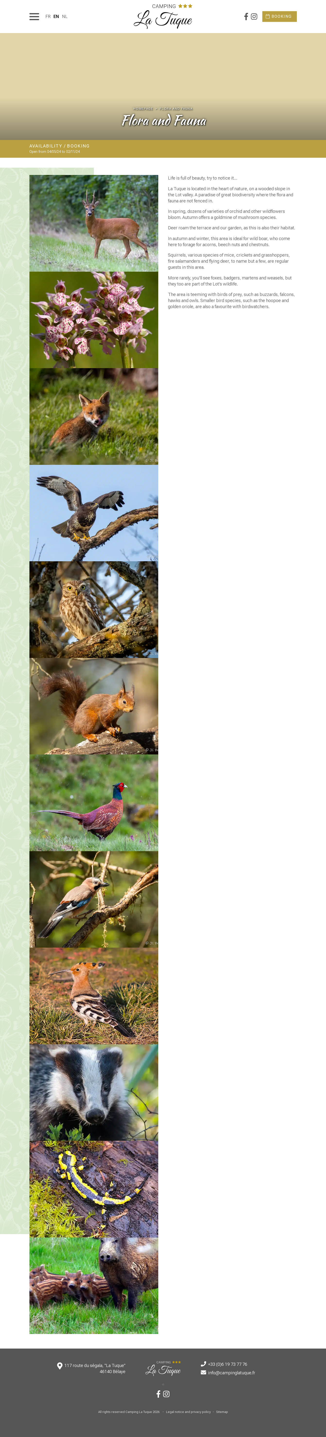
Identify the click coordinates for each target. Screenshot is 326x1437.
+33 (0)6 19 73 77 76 (227, 1364)
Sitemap (222, 1412)
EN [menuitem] (56, 16)
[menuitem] (48, 16)
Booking (282, 16)
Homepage (143, 109)
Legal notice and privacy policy (188, 1412)
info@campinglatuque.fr (231, 1372)
